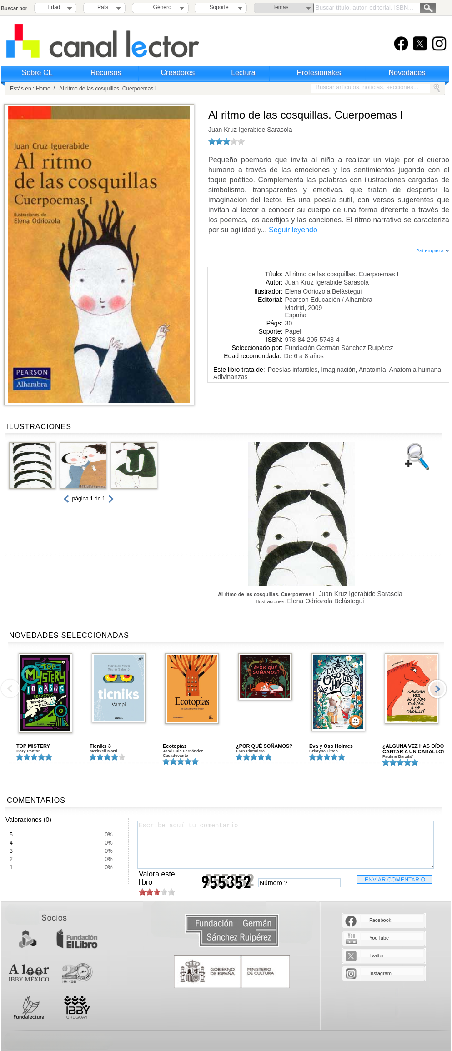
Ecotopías (175, 746)
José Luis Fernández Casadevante (183, 753)
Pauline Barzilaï (397, 756)
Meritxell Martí (103, 751)
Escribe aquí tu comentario (285, 845)
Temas (280, 7)
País (102, 7)
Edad (53, 7)
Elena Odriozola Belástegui (323, 291)
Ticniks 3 (100, 746)
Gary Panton (28, 751)
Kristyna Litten (323, 751)
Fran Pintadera (250, 751)
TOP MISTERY (33, 746)
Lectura (243, 72)
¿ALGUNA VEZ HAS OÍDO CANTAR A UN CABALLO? (413, 748)
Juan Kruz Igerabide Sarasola (250, 129)
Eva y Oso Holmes (331, 746)
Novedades (407, 72)
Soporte (219, 7)
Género (160, 7)
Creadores (178, 72)
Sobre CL (37, 72)
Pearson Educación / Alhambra (328, 299)
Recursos (105, 72)
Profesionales (319, 72)
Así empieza (432, 250)
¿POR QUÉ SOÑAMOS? (264, 746)
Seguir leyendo (293, 230)
